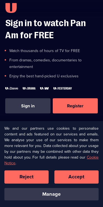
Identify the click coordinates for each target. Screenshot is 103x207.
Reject (27, 178)
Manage (51, 196)
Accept (76, 178)
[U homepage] (11, 8)
